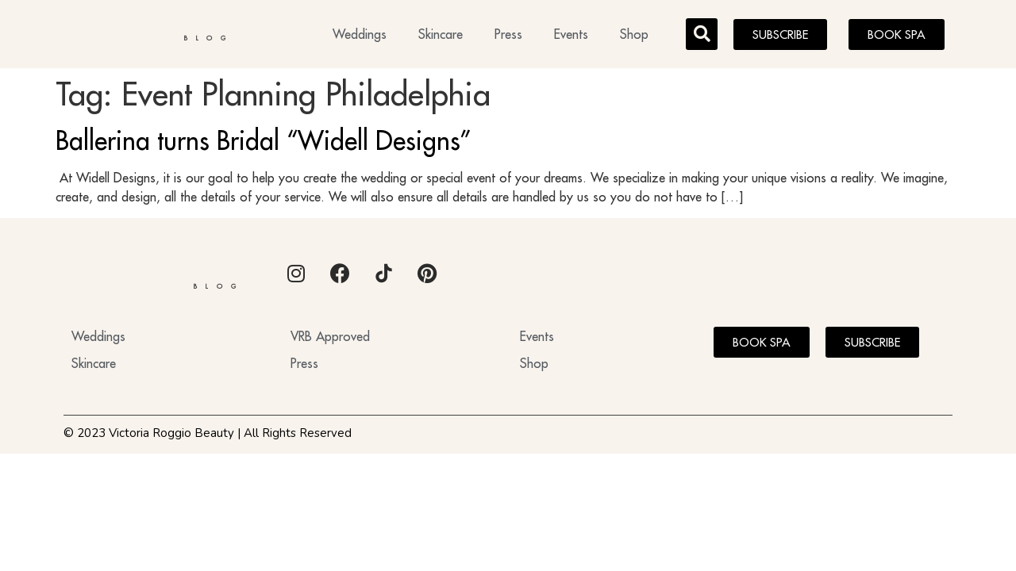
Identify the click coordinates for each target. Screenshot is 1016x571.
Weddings (360, 36)
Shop (634, 36)
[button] (702, 36)
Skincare (440, 36)
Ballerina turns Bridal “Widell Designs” (263, 145)
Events (571, 36)
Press (508, 36)
